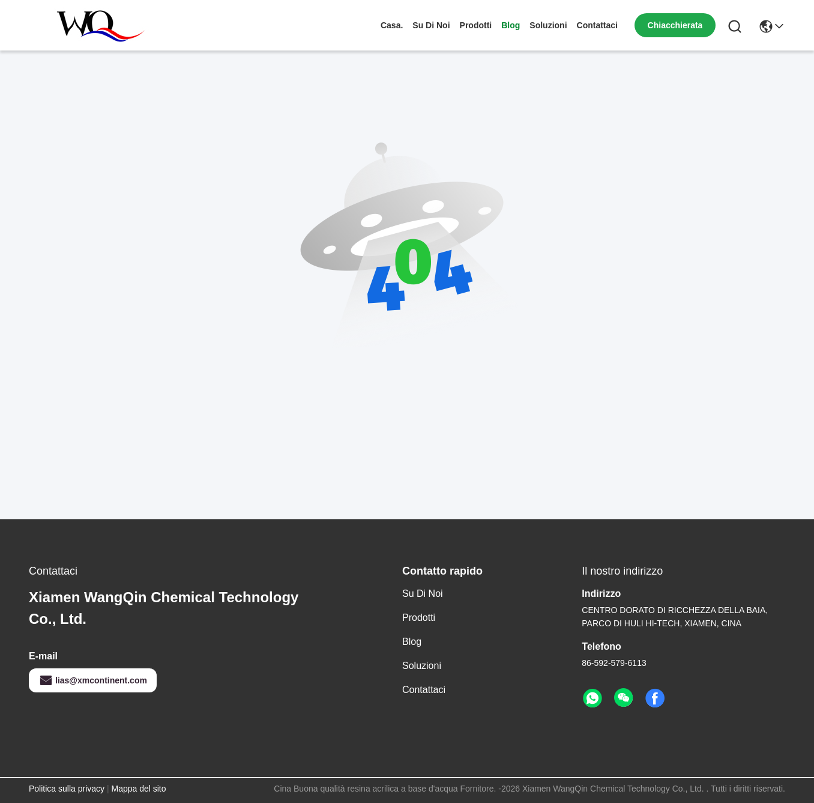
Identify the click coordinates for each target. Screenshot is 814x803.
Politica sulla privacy (66, 788)
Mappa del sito (138, 788)
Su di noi (431, 25)
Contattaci (597, 25)
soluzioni (548, 25)
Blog (510, 25)
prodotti (476, 25)
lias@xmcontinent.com (92, 680)
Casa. (392, 25)
